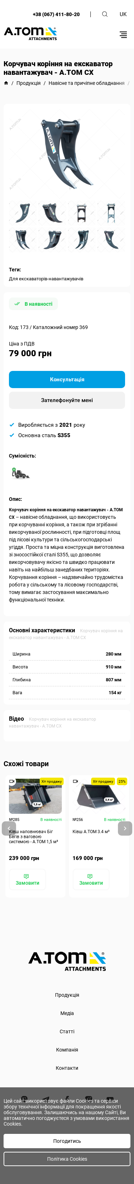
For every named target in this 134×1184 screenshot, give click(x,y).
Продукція (67, 995)
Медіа (67, 1013)
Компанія (67, 1050)
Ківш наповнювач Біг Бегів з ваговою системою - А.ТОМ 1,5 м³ (33, 836)
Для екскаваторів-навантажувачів (46, 278)
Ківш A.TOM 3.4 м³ (91, 831)
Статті (67, 1031)
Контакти (67, 1068)
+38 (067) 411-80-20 (56, 14)
